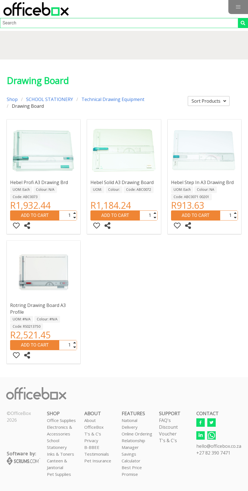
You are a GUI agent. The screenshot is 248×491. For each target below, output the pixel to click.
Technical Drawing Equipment (112, 99)
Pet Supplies (59, 474)
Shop (12, 99)
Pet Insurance (97, 461)
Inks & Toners (60, 454)
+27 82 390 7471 (213, 453)
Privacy (91, 440)
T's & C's (92, 434)
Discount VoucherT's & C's (168, 434)
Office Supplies (61, 420)
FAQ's (165, 420)
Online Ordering (137, 434)
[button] (238, 7)
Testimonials (96, 454)
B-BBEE (91, 447)
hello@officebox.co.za (218, 446)
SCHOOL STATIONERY (49, 99)
